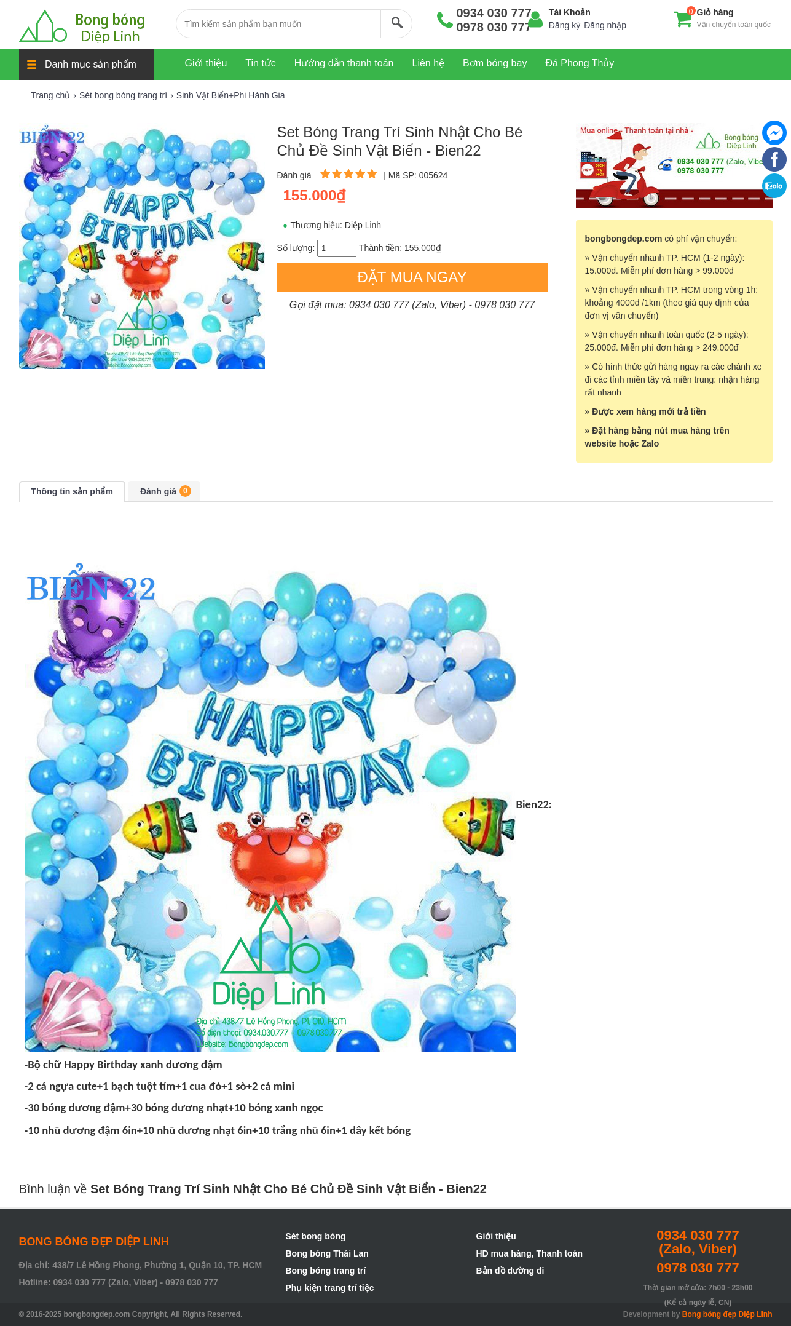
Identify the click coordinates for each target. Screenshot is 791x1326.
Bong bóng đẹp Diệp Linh (727, 1314)
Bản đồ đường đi (510, 1271)
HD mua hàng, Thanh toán (529, 1253)
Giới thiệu (496, 1236)
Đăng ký (564, 25)
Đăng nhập (605, 25)
